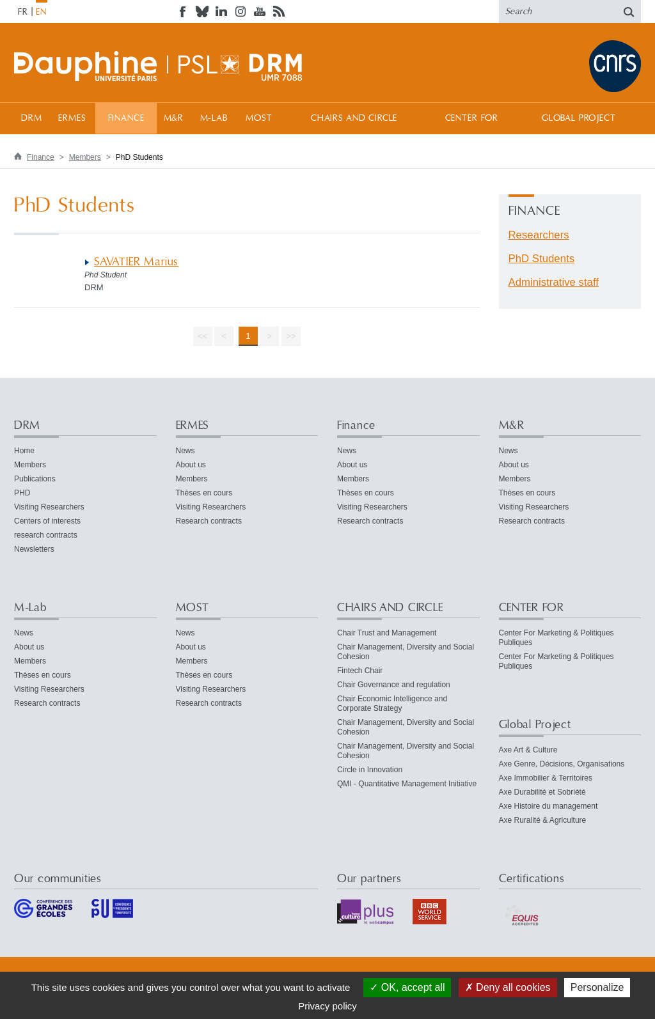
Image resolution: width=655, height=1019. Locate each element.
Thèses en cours (204, 492)
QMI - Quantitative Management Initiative (407, 783)
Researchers (539, 235)
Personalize (597, 987)
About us (191, 464)
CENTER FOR (471, 118)
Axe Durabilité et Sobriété (542, 792)
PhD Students (542, 259)
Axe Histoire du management (548, 806)
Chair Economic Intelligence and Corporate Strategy (392, 703)
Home (24, 450)
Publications (35, 478)
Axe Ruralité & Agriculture (543, 820)
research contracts (45, 535)
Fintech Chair (360, 670)
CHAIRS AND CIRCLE (354, 118)
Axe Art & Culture (528, 749)
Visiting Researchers (49, 506)
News (185, 450)
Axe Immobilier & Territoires (545, 778)
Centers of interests (47, 521)
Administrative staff (554, 282)
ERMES (72, 118)
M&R (174, 118)
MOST (259, 118)
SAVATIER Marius (136, 261)
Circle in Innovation (369, 769)
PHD (22, 492)
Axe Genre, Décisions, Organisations (562, 763)
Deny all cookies (508, 987)
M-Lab (214, 118)
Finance (126, 118)
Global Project (579, 118)
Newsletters (34, 549)
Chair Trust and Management (386, 632)
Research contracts (209, 521)
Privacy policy (327, 1005)
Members (85, 157)
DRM (31, 118)
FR (23, 12)
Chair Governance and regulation (393, 684)
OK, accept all (407, 987)
